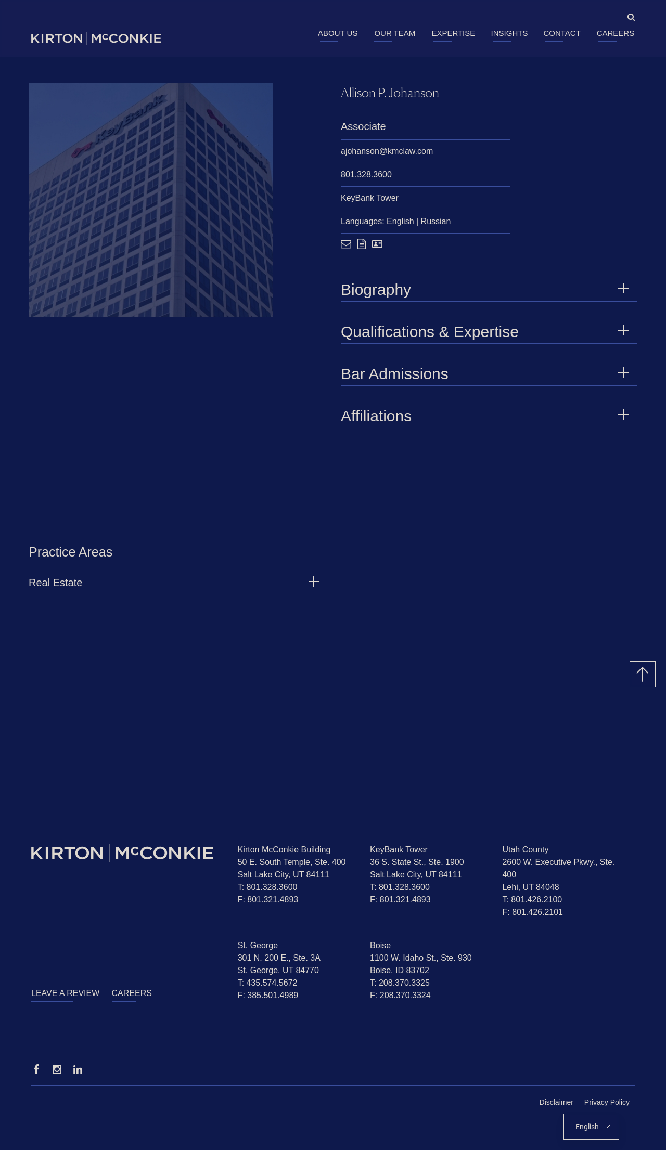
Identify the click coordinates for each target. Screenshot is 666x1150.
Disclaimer (556, 1102)
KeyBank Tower (370, 197)
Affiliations (486, 415)
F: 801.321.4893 (268, 899)
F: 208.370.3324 (400, 995)
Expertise (453, 33)
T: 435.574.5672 (268, 982)
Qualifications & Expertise (486, 331)
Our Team (394, 33)
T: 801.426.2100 (532, 899)
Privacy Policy (607, 1102)
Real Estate (55, 587)
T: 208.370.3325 (400, 982)
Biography (486, 289)
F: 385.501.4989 (268, 995)
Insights (509, 33)
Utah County (525, 849)
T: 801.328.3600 (268, 887)
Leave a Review (65, 993)
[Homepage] (126, 853)
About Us (337, 33)
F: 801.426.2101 (532, 912)
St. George (258, 945)
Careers (616, 33)
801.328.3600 (366, 174)
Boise (380, 945)
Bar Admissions (486, 373)
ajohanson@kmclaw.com (387, 151)
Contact (561, 33)
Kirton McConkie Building (284, 849)
